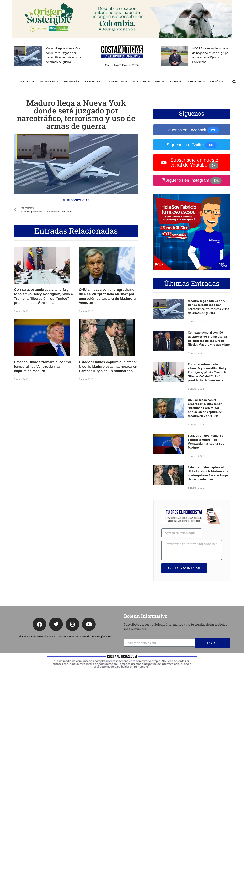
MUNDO (159, 81)
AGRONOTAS (118, 81)
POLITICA (27, 81)
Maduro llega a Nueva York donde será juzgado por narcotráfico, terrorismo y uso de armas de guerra (208, 307)
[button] (234, 82)
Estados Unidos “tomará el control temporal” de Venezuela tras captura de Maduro (42, 366)
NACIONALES (49, 81)
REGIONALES (94, 81)
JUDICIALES (141, 81)
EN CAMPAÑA (71, 81)
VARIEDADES (196, 81)
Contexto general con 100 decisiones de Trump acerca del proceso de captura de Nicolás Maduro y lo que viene (209, 338)
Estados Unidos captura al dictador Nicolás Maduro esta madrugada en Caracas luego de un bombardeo (108, 366)
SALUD (175, 81)
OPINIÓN (216, 81)
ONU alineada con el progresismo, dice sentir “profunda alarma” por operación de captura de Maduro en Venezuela (205, 408)
